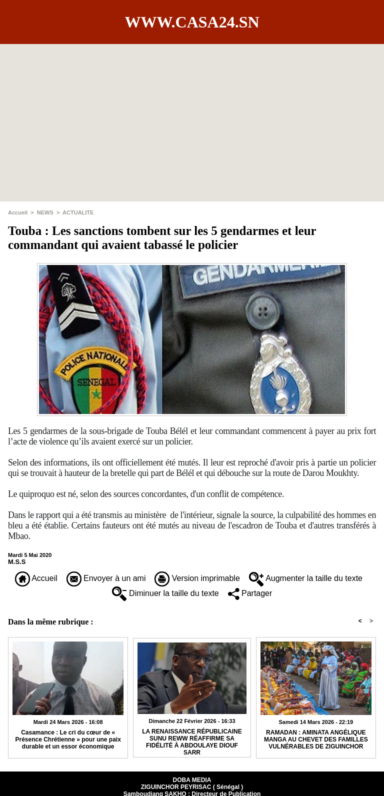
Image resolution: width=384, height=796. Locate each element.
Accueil (18, 213)
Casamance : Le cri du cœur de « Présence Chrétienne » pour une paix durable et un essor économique (67, 739)
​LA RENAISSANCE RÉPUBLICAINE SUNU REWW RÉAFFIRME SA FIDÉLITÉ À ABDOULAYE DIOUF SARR (192, 740)
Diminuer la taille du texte (165, 593)
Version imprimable (197, 578)
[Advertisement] (192, 114)
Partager (250, 593)
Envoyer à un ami (106, 578)
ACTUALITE (78, 213)
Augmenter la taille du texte (305, 578)
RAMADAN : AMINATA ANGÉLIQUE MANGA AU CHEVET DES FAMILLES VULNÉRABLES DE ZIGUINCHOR (316, 739)
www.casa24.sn (191, 22)
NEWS (45, 213)
